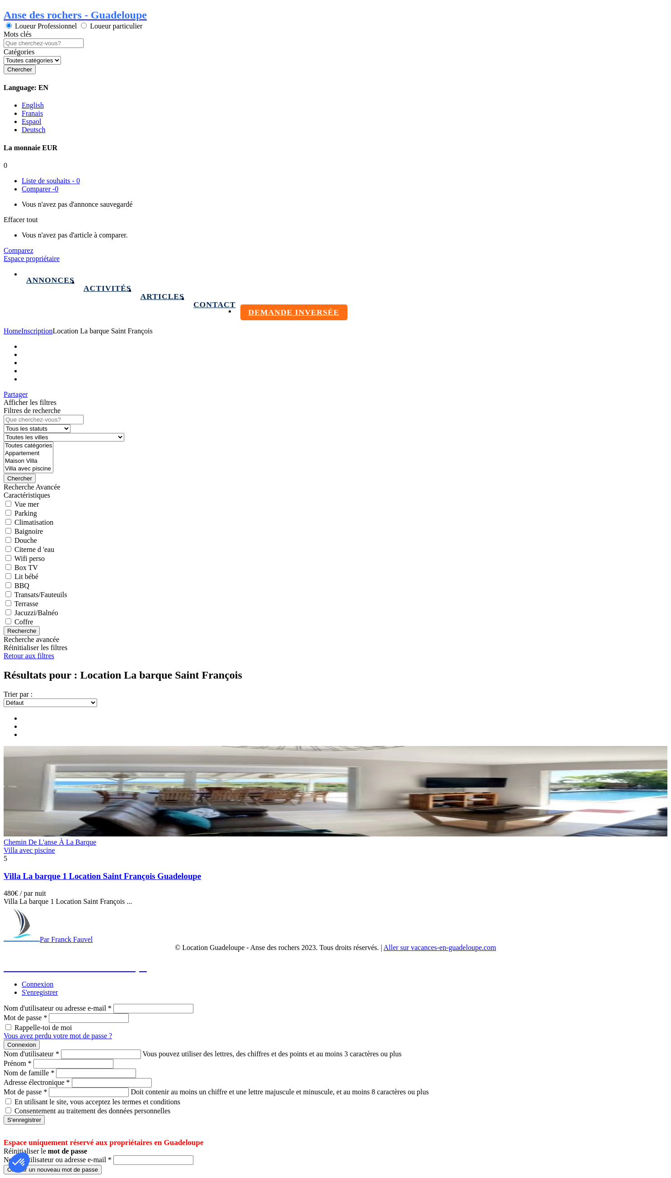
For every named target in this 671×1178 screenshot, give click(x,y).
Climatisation (33, 522)
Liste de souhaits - (51, 181)
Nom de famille (29, 1073)
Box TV (26, 567)
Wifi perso (29, 558)
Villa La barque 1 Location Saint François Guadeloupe (102, 876)
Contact (214, 304)
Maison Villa (28, 461)
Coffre (23, 622)
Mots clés (18, 34)
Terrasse (26, 604)
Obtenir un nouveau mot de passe (52, 1169)
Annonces (50, 280)
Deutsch (33, 129)
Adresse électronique (37, 1082)
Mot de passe (25, 1017)
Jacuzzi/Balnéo (36, 613)
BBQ (21, 585)
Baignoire (28, 531)
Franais (32, 113)
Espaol (32, 121)
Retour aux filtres (29, 656)
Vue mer (26, 504)
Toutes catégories (28, 446)
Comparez (18, 250)
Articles (162, 296)
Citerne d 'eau (34, 549)
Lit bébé (26, 576)
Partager (16, 394)
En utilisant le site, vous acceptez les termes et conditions (97, 1102)
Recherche (21, 630)
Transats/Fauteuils (40, 594)
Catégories (19, 52)
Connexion (37, 984)
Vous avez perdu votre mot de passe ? (58, 1036)
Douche (25, 540)
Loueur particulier (116, 26)
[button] (19, 1162)
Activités (107, 288)
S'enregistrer (40, 992)
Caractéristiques (27, 495)
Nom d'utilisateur (31, 1054)
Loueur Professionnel (46, 26)
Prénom (18, 1063)
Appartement (28, 453)
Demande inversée (294, 312)
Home (12, 331)
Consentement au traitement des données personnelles (92, 1111)
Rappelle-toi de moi (43, 1027)
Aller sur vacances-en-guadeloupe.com (440, 947)
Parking (25, 513)
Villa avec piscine (28, 469)
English (33, 105)
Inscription (36, 331)
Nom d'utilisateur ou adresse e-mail (58, 1008)
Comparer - (40, 189)
